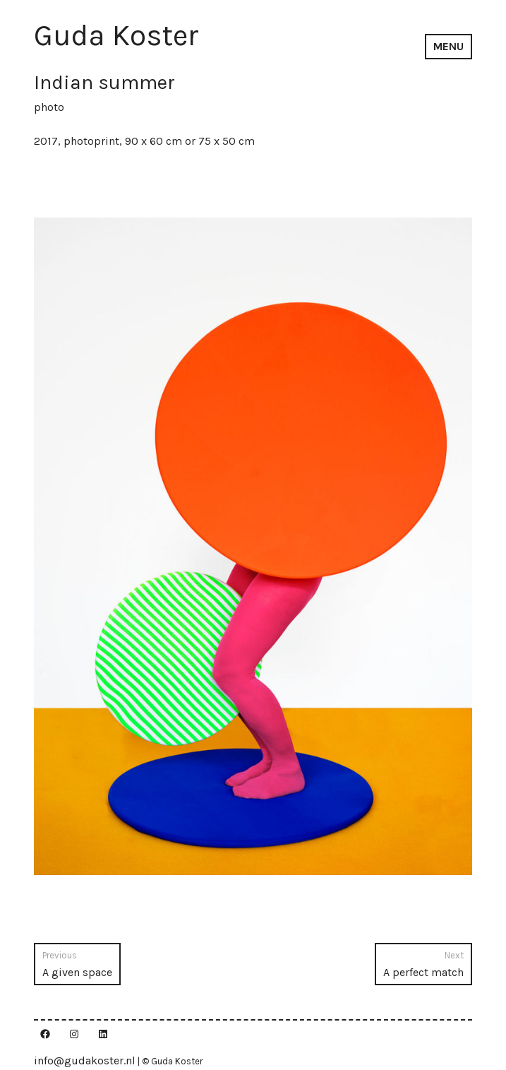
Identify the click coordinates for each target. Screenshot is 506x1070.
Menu (448, 46)
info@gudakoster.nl (84, 1060)
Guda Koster (116, 35)
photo (49, 107)
